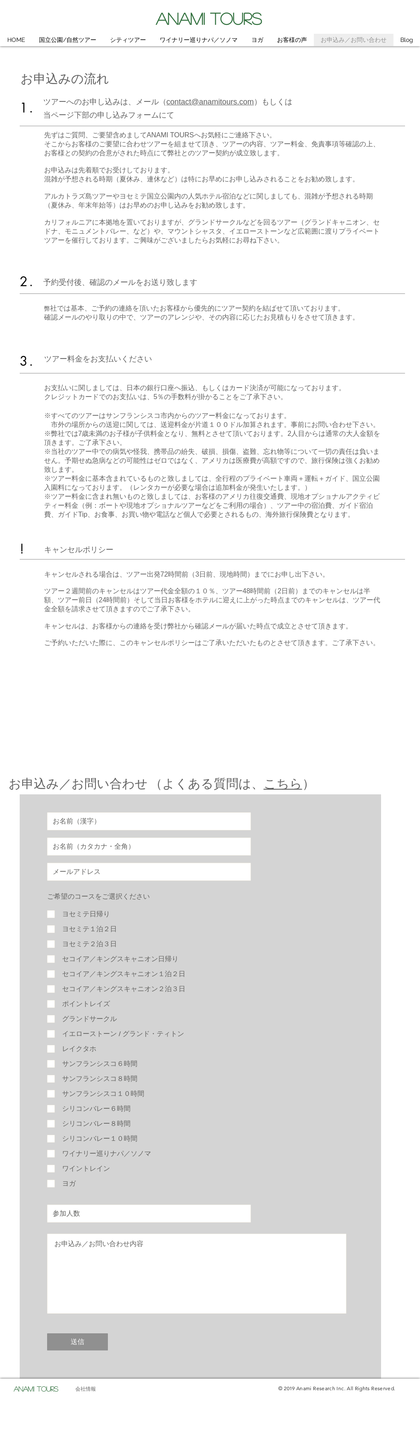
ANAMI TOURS (209, 18)
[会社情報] (85, 1388)
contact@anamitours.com (210, 102)
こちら (283, 784)
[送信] (77, 1341)
